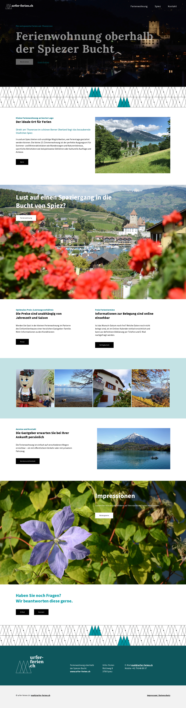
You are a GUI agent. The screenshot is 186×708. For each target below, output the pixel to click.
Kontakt (172, 6)
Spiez (158, 6)
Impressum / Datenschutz (158, 695)
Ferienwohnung (139, 6)
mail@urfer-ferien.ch (142, 665)
